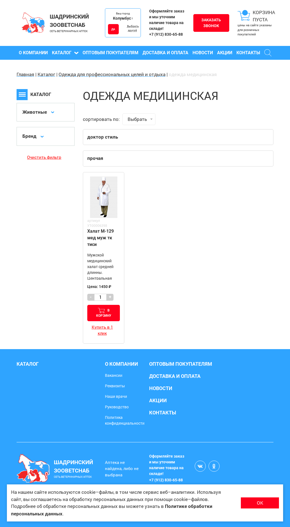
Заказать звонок (211, 23)
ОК (260, 503)
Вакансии (113, 375)
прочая (95, 158)
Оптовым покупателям (110, 52)
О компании (33, 52)
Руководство (117, 406)
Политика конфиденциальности (124, 420)
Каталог (65, 52)
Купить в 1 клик (102, 330)
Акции (224, 52)
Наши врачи (116, 396)
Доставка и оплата (165, 52)
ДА (113, 29)
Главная (25, 74)
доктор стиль (102, 137)
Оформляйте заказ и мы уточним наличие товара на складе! (166, 20)
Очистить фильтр (44, 157)
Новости (203, 52)
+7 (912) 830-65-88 (166, 34)
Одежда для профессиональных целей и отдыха (112, 74)
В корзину (103, 313)
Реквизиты (115, 385)
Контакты (248, 52)
